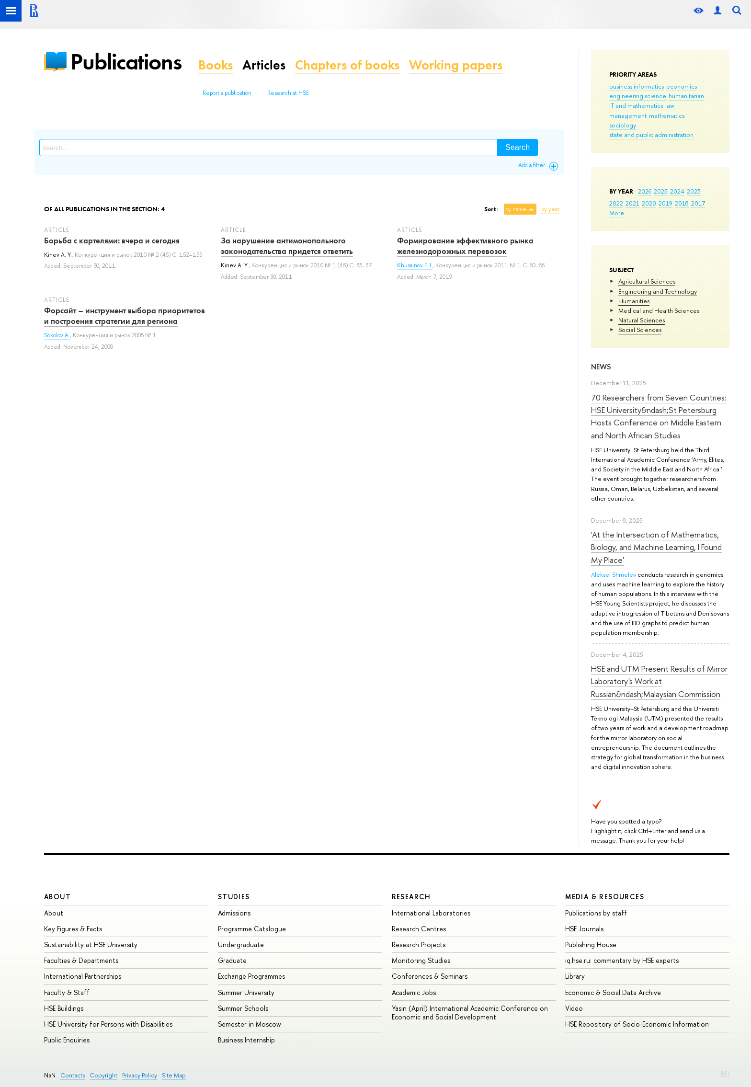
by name (515, 209)
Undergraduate (241, 944)
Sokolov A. (57, 335)
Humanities (633, 301)
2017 (698, 203)
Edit (725, 1073)
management (628, 115)
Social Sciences (639, 329)
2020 (649, 203)
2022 (616, 203)
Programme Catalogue (252, 928)
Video (574, 1008)
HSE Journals (584, 928)
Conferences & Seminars (429, 976)
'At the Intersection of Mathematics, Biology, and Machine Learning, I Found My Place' (656, 547)
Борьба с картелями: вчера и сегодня (112, 240)
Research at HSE (288, 93)
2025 (661, 191)
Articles (263, 65)
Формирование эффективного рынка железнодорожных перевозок (465, 245)
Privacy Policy (139, 1075)
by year (550, 209)
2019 (665, 203)
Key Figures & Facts (73, 928)
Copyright (103, 1075)
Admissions (234, 912)
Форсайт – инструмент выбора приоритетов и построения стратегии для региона (124, 315)
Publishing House (590, 944)
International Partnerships (82, 976)
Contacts (72, 1075)
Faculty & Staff (67, 992)
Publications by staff (596, 912)
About (57, 896)
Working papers (455, 65)
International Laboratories (431, 912)
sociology (622, 125)
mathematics (666, 115)
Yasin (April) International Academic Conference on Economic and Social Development (470, 1012)
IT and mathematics (636, 105)
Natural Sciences (641, 320)
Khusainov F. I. (414, 265)
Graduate (232, 960)
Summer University (246, 992)
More (616, 212)
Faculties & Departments (81, 960)
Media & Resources (604, 896)
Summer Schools (243, 1008)
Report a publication (227, 93)
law (669, 105)
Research (411, 896)
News (601, 367)
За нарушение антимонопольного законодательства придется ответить (287, 245)
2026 (644, 191)
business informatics (636, 86)
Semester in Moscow (249, 1024)
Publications (126, 61)
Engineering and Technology (657, 291)
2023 (694, 191)
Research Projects (418, 944)
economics (681, 86)
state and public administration (651, 134)
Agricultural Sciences (646, 281)
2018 (682, 203)
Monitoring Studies (421, 960)
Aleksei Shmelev (613, 574)
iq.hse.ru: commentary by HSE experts (622, 960)
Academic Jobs (414, 992)
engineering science (637, 96)
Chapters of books (347, 65)
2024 (677, 191)
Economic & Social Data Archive (613, 992)
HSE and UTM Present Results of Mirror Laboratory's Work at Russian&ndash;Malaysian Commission (659, 681)
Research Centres (419, 928)
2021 (632, 203)
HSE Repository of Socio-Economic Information (637, 1024)
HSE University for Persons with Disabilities (108, 1024)
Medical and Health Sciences (658, 310)
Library (575, 976)
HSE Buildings (63, 1008)
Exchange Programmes (251, 976)
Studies (234, 896)
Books (215, 65)
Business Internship (246, 1039)
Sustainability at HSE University (90, 944)
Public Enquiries (67, 1039)
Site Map (174, 1075)
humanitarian (686, 96)
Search (517, 147)
